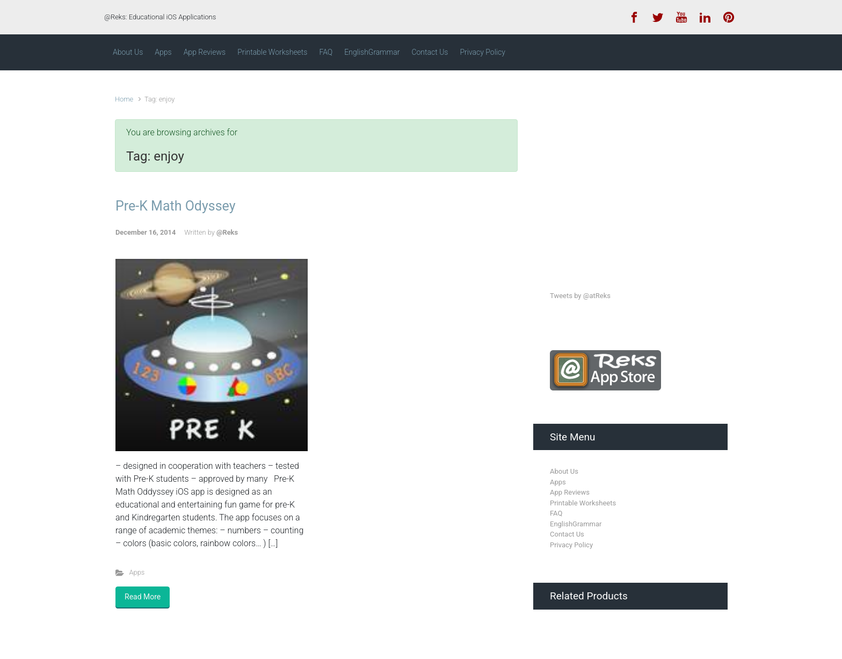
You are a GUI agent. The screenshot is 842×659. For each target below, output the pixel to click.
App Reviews (570, 492)
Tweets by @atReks (580, 296)
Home (124, 99)
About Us (564, 471)
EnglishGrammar (575, 524)
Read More (143, 596)
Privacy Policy (571, 545)
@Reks (227, 232)
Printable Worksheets (583, 503)
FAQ (556, 513)
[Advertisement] (630, 171)
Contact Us (567, 534)
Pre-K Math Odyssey (175, 206)
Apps (137, 572)
